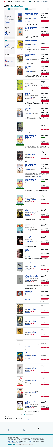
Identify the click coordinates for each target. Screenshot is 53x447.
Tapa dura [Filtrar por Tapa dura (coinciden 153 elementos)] (7, 29)
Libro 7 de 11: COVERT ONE (28, 317)
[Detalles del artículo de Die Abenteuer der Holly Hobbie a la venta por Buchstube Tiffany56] (20, 126)
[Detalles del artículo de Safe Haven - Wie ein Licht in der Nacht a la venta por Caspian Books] (20, 393)
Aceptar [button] (12, 444)
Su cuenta (41, 1)
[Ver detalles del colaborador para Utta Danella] (26, 109)
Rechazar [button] (20, 444)
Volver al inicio (26, 423)
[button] (48, 10)
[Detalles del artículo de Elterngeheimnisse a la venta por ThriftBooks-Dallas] (20, 85)
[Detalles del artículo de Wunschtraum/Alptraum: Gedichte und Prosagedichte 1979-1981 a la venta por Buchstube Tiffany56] (20, 31)
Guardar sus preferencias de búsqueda (31, 419)
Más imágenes (20, 161)
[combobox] (21, 1)
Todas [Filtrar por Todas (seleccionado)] (6, 28)
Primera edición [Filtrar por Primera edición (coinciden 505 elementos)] (7, 32)
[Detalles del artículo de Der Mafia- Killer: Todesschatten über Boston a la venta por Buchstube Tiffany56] (20, 44)
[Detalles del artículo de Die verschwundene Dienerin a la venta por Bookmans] (20, 228)
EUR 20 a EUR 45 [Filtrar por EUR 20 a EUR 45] (7, 45)
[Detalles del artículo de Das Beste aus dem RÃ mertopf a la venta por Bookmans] (20, 58)
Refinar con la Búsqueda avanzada (18, 6)
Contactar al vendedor (27, 21)
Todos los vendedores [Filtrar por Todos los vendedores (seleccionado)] (8, 58)
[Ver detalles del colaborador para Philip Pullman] (26, 293)
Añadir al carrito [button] (45, 20)
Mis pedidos (8, 430)
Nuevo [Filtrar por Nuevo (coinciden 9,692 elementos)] (6, 21)
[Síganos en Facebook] (38, 427)
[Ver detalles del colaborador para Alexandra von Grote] (27, 237)
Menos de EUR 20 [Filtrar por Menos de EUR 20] (7, 44)
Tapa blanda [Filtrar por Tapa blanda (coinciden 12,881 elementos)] (7, 30)
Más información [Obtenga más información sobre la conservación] (9, 20)
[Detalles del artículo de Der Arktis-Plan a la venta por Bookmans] (20, 321)
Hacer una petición (7, 419)
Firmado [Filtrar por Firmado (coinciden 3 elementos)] (6, 33)
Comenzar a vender (46, 3)
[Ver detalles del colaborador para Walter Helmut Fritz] (27, 29)
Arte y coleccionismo (30, 3)
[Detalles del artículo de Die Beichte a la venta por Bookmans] (20, 309)
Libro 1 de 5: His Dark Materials (28, 292)
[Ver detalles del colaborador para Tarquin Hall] (26, 225)
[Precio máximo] (9, 48)
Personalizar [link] (28, 444)
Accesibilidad (24, 434)
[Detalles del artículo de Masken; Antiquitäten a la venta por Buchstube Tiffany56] (20, 70)
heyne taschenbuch (10, 6)
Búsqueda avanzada (6, 3)
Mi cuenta (8, 429)
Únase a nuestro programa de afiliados (18, 428)
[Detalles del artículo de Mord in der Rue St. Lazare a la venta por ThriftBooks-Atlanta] (20, 240)
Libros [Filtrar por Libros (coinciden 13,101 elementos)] (7, 12)
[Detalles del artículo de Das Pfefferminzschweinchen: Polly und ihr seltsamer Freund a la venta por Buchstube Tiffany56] (20, 405)
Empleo (23, 429)
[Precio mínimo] (6, 48)
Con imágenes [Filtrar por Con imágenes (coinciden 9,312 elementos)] (7, 35)
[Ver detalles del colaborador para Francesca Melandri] (27, 250)
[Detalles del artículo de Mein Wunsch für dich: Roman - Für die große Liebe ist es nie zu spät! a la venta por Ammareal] (20, 140)
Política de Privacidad (25, 430)
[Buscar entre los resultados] (32, 10)
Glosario (28, 418)
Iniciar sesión (37, 1)
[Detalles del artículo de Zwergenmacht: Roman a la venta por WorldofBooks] (20, 356)
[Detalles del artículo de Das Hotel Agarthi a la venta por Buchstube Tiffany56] (20, 213)
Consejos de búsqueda (29, 417)
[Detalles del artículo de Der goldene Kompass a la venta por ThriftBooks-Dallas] (20, 293)
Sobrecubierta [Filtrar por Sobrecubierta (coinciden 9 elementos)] (7, 34)
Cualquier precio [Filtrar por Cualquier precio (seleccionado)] (7, 43)
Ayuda (47, 1)
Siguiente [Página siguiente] (31, 414)
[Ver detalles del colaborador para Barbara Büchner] (27, 210)
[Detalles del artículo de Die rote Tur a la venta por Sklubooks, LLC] (20, 155)
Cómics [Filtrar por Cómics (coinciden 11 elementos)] (6, 14)
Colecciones (14, 3)
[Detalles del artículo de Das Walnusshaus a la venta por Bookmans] (20, 369)
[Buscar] (30, 1)
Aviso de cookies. (31, 441)
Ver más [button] (40, 176)
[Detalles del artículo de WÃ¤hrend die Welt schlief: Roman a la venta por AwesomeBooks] (20, 168)
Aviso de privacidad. (18, 442)
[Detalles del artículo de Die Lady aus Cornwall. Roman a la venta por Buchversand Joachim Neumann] (20, 343)
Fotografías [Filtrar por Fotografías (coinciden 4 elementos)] (7, 17)
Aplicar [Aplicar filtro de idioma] (6, 40)
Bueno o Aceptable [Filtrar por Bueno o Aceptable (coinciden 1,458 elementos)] (8, 24)
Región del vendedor (7, 54)
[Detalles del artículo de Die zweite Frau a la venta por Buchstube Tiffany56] (20, 97)
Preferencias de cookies (10, 441)
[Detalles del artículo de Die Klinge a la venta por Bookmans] (20, 331)
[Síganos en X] (38, 428)
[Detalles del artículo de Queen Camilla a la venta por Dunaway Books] (20, 381)
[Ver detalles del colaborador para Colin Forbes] (26, 329)
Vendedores (38, 3)
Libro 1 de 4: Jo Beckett (27, 305)
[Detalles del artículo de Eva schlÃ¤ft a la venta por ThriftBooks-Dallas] (20, 253)
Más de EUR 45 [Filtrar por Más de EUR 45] (7, 46)
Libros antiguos (22, 3)
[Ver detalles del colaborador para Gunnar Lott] (26, 81)
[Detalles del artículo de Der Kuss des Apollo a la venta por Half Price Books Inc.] (20, 112)
